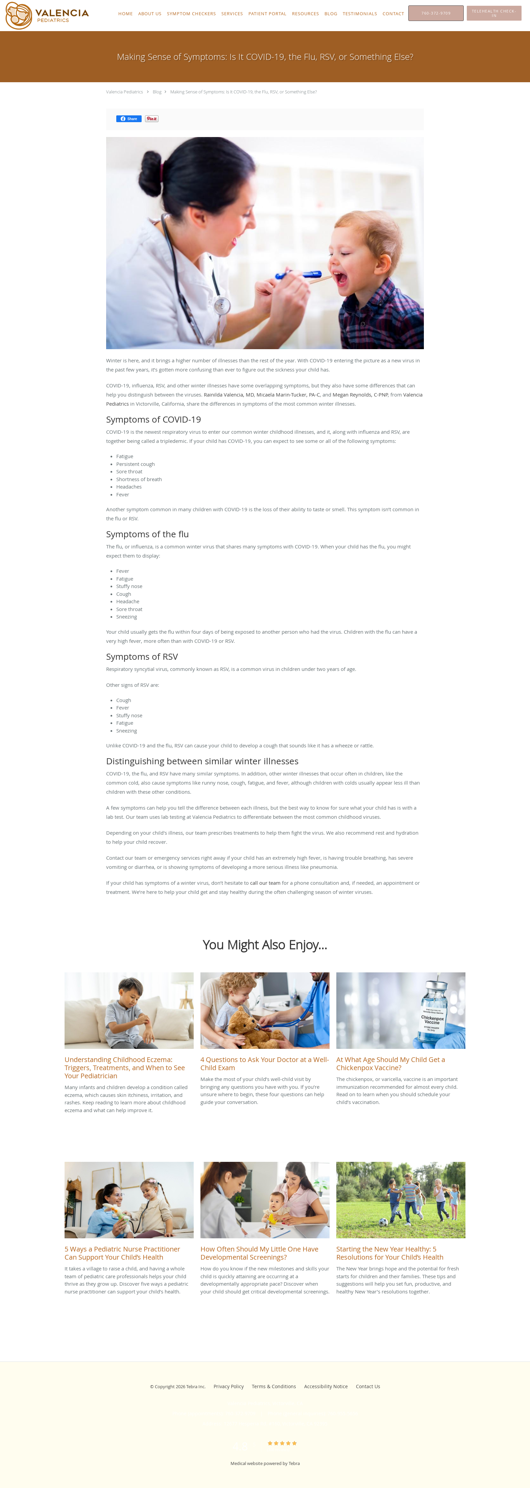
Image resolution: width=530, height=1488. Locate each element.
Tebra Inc (195, 1386)
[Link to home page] (45, 15)
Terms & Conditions (274, 1386)
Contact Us (368, 1386)
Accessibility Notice (326, 1386)
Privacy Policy (229, 1386)
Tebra (294, 1463)
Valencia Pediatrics (124, 92)
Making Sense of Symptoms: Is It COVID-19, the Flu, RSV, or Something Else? (243, 92)
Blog (157, 92)
